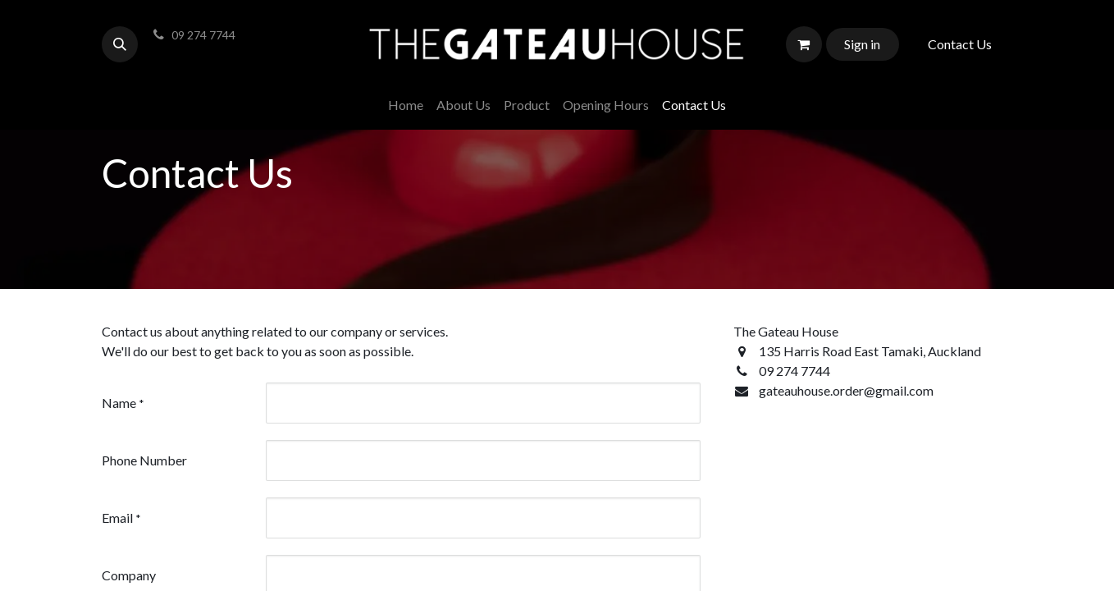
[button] (120, 44)
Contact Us (960, 44)
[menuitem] (405, 105)
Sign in (862, 44)
